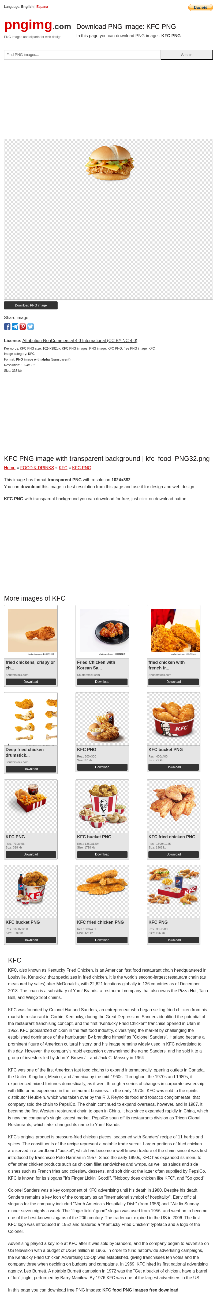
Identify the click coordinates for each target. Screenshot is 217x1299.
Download (31, 682)
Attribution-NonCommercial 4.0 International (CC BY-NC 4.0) (79, 340)
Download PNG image (31, 305)
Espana (42, 7)
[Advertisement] (108, 101)
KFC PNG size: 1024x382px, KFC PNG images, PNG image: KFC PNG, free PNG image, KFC (87, 348)
